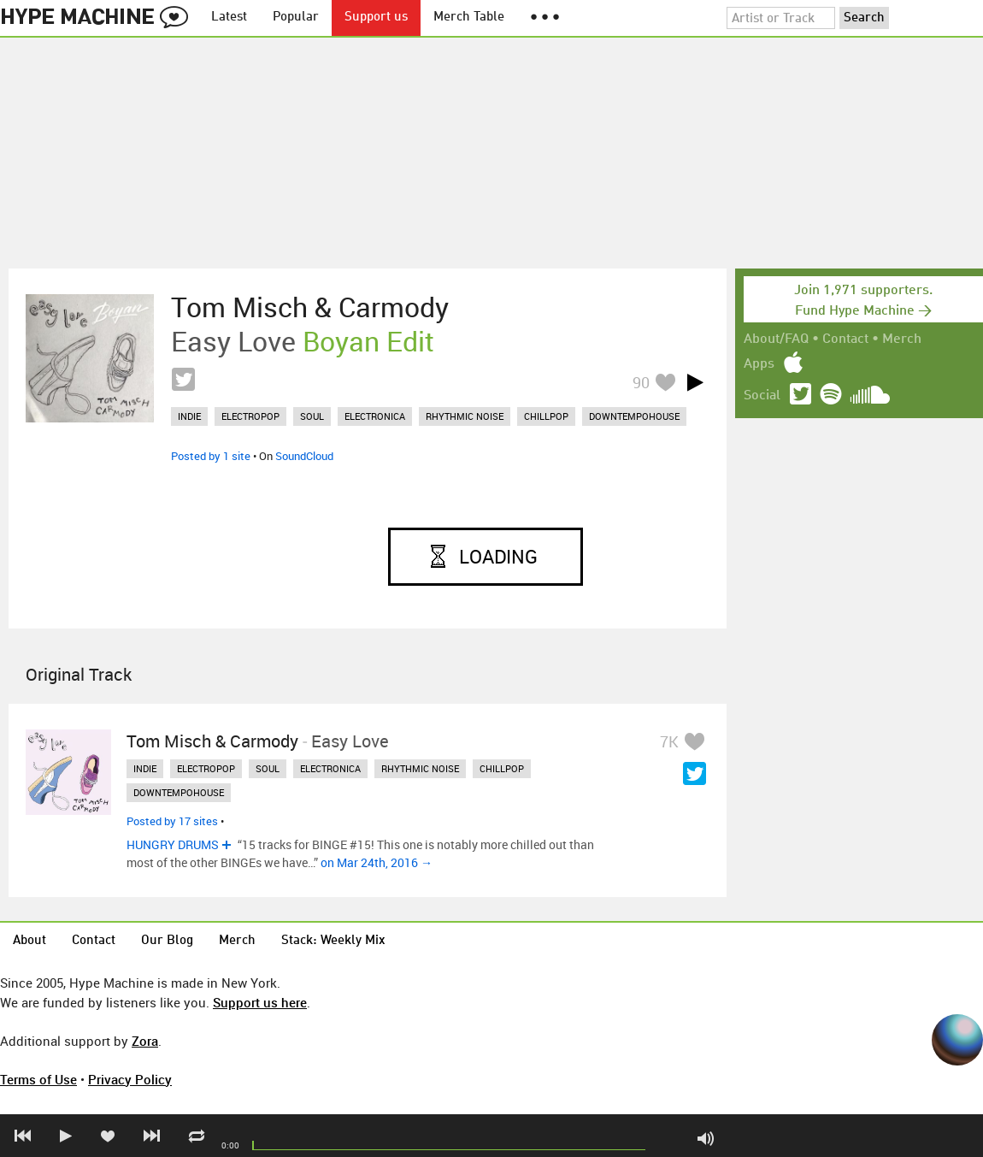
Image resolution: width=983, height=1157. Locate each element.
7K (669, 741)
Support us (376, 17)
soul (312, 416)
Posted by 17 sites (172, 821)
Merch (901, 339)
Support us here (260, 1002)
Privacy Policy (130, 1079)
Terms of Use (38, 1079)
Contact (845, 339)
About (29, 941)
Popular (296, 17)
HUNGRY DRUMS (173, 844)
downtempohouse (634, 416)
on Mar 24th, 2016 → (377, 862)
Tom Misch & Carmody (310, 307)
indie (189, 416)
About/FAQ (776, 339)
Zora (145, 1040)
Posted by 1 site (210, 455)
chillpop (546, 416)
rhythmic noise (464, 416)
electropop (250, 416)
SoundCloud (304, 455)
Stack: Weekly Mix (333, 941)
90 (641, 382)
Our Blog (167, 941)
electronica (374, 416)
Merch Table (468, 17)
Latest (229, 17)
